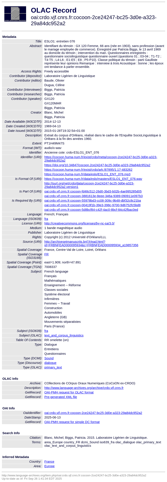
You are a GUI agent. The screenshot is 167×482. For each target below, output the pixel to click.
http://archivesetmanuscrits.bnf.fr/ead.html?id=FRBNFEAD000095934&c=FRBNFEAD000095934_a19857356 (91, 243)
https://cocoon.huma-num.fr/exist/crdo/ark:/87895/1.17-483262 (88, 169)
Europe (49, 466)
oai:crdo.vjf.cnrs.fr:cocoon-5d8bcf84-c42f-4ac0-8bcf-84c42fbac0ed (91, 209)
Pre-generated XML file (60, 397)
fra (46, 219)
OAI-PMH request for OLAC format (69, 392)
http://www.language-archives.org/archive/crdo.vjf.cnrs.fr (84, 388)
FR (46, 254)
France (49, 461)
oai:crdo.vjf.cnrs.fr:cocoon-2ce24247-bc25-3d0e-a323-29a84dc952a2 (93, 413)
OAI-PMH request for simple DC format (72, 422)
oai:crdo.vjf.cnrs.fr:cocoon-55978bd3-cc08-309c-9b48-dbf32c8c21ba (92, 200)
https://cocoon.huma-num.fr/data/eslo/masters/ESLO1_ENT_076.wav (93, 179)
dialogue (50, 363)
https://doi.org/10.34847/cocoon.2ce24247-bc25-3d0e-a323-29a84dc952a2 (97, 165)
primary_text (53, 367)
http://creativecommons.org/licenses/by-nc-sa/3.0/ (79, 223)
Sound (48, 358)
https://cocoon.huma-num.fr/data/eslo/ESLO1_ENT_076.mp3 (87, 174)
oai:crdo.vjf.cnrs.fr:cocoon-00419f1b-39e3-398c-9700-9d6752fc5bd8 (92, 205)
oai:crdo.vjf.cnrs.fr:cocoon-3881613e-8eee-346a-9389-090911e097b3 (93, 196)
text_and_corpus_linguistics (64, 335)
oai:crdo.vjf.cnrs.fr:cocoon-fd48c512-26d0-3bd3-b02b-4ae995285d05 (93, 191)
